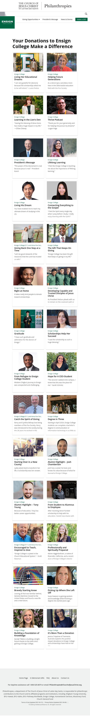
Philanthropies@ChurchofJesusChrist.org (65, 685)
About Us (55, 678)
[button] (31, 19)
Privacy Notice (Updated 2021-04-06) (56, 703)
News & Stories (66, 19)
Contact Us (65, 678)
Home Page (23, 678)
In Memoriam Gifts (37, 678)
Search (86, 14)
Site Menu (2, 14)
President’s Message (50, 19)
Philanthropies (45, 6)
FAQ (48, 678)
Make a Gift (81, 19)
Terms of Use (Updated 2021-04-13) (32, 703)
